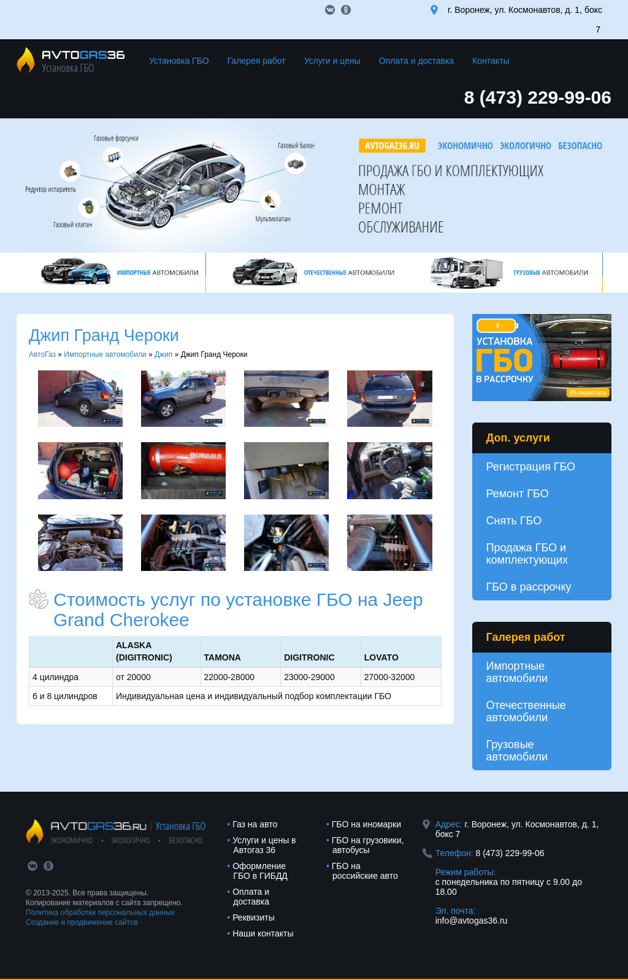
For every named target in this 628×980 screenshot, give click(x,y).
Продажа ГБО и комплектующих (527, 554)
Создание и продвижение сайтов (82, 922)
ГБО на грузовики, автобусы (368, 845)
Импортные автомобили (105, 354)
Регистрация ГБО (531, 467)
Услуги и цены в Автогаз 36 (264, 845)
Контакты (490, 61)
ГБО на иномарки (366, 824)
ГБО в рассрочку (529, 587)
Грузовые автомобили (517, 750)
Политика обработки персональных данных (100, 912)
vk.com (330, 10)
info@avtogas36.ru (471, 920)
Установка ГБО (179, 61)
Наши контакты (262, 933)
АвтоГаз (42, 354)
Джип (163, 354)
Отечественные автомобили (526, 711)
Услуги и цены (332, 61)
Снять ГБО (514, 521)
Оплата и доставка (416, 61)
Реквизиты (253, 917)
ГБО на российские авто (365, 871)
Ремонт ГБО (517, 494)
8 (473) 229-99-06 (537, 97)
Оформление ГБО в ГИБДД (260, 871)
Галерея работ (257, 61)
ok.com (346, 10)
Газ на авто (254, 824)
